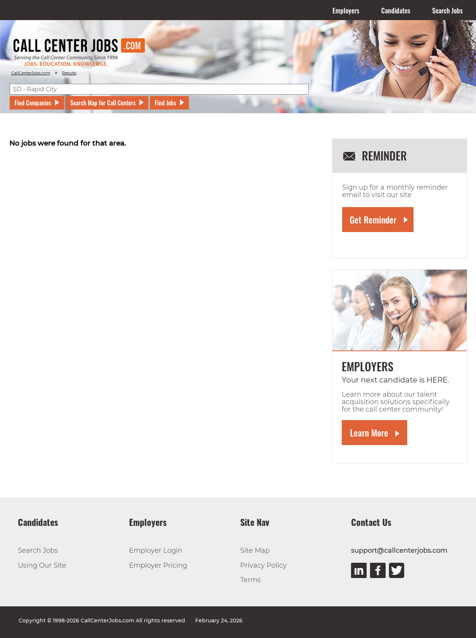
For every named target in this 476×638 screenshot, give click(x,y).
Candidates (395, 10)
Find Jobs (165, 102)
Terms (250, 580)
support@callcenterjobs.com (399, 550)
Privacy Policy (263, 565)
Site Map (255, 550)
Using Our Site (42, 565)
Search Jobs (447, 10)
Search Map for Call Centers (102, 102)
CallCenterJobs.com (30, 73)
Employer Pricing (158, 565)
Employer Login (155, 550)
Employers (345, 10)
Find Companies (33, 102)
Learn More (369, 432)
